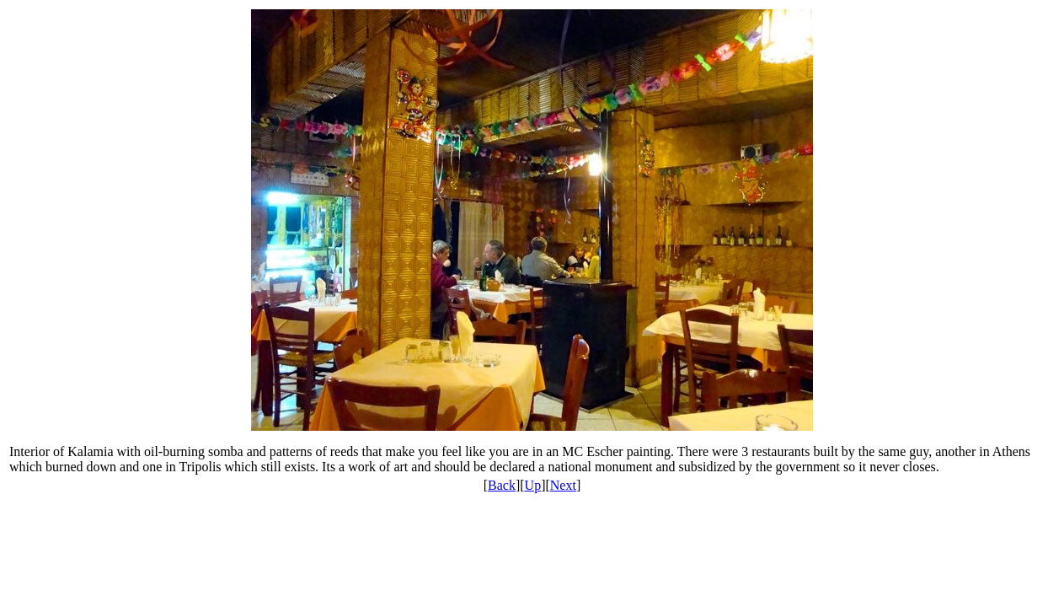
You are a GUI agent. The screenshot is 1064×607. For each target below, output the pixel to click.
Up (533, 485)
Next (563, 485)
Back (502, 485)
